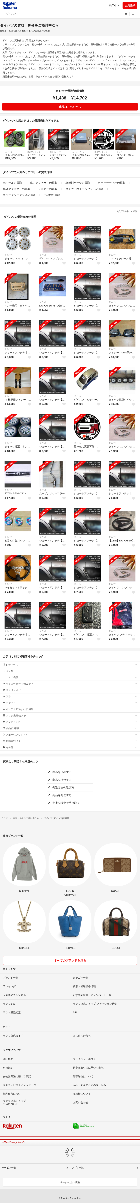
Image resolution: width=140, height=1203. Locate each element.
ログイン (114, 5)
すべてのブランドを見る (70, 960)
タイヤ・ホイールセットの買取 (84, 188)
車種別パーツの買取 (77, 182)
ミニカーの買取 (47, 188)
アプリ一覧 (78, 1167)
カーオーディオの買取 (111, 182)
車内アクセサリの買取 (43, 182)
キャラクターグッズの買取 (19, 194)
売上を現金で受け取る (64, 802)
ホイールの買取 (12, 182)
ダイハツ (8, 255)
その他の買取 (52, 194)
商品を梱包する (59, 779)
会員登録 (130, 5)
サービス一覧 (9, 1167)
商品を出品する (59, 771)
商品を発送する (59, 795)
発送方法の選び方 (61, 787)
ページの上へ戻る (70, 1182)
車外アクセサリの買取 (16, 188)
